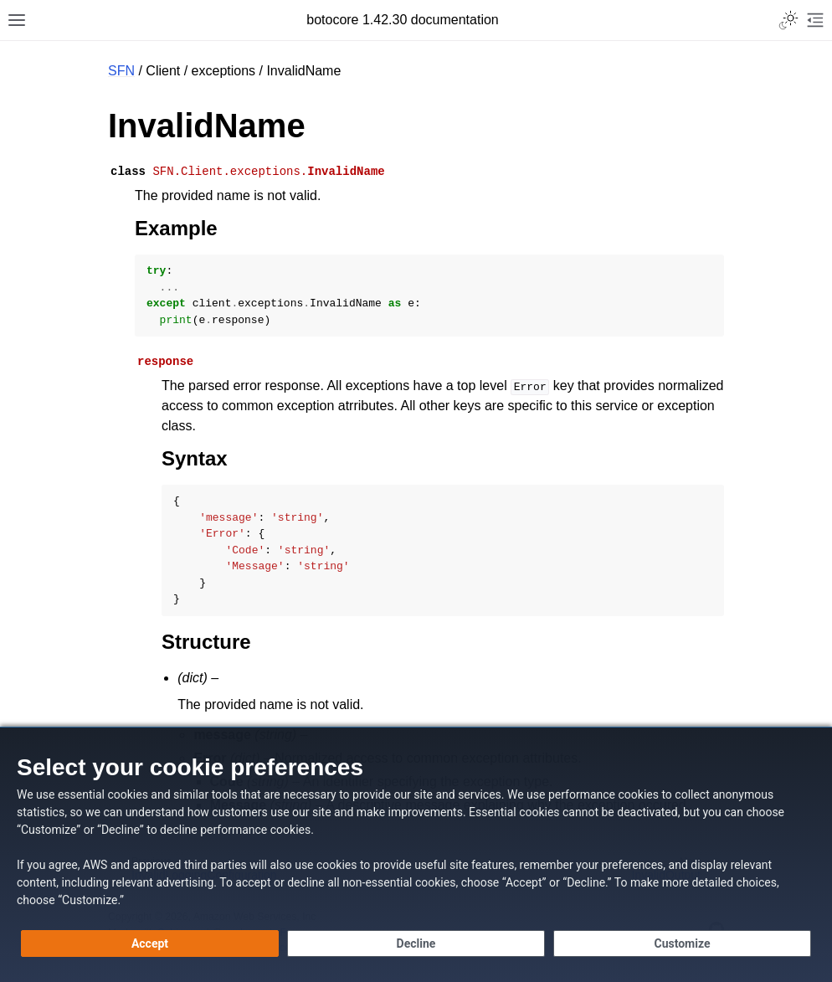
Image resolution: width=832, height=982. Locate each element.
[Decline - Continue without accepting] (416, 943)
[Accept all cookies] (150, 943)
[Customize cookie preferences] (682, 943)
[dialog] (416, 854)
